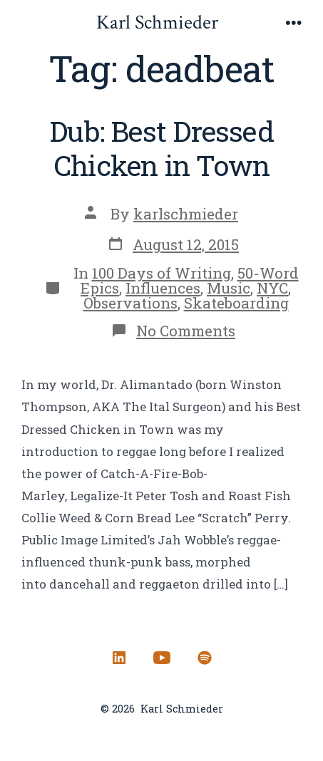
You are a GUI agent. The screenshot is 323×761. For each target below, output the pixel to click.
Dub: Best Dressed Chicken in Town (161, 148)
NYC (272, 288)
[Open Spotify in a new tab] (205, 658)
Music (228, 288)
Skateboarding (236, 303)
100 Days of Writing (161, 273)
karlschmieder (185, 214)
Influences (162, 288)
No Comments (185, 331)
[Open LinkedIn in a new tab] (119, 658)
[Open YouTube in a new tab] (162, 658)
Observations (130, 303)
